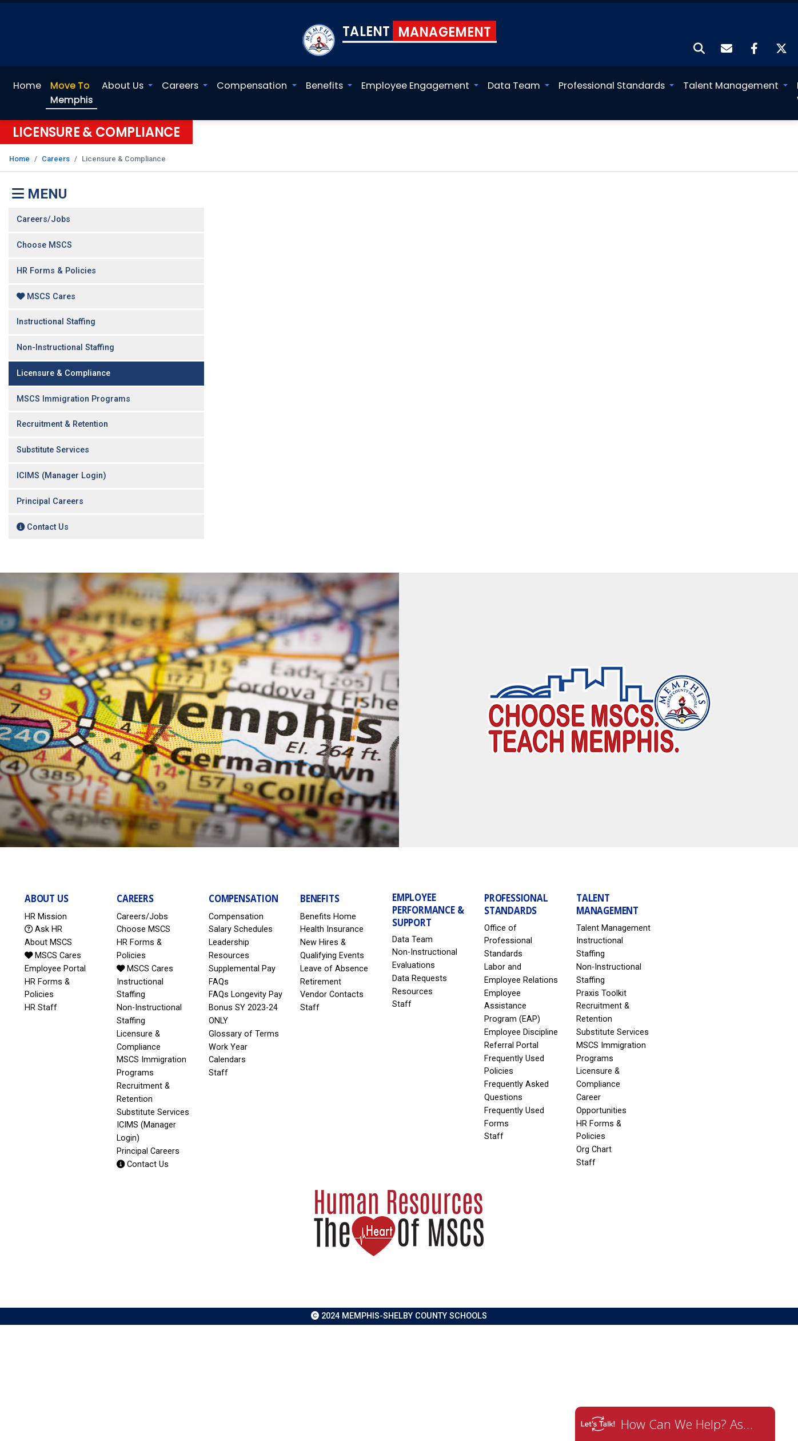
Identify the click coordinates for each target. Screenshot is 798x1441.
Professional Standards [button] (612, 82)
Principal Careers (50, 498)
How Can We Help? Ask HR (689, 1423)
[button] (699, 46)
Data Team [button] (515, 82)
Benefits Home (328, 914)
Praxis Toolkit (601, 990)
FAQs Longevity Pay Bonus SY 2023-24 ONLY (245, 1005)
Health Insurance (332, 926)
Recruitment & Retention (62, 421)
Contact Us (43, 524)
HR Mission (46, 914)
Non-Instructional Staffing (65, 345)
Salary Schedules (241, 926)
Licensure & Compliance (63, 370)
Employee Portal (55, 966)
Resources (412, 989)
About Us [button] (124, 82)
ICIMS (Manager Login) (61, 473)
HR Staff (41, 1005)
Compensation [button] (253, 82)
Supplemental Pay (242, 966)
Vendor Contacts (332, 992)
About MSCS (48, 939)
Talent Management (613, 925)
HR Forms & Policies (56, 268)
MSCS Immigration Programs (73, 396)
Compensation (236, 914)
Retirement (320, 979)
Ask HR (43, 926)
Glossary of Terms (244, 1031)
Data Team (412, 936)
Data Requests (419, 975)
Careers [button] (181, 82)
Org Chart (594, 1147)
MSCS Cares (46, 294)
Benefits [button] (325, 82)
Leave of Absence (334, 966)
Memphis (71, 89)
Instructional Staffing (56, 319)
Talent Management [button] (732, 82)
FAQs (219, 979)
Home (27, 82)
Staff (218, 1070)
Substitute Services (53, 447)
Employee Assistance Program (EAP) (512, 1004)
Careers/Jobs (43, 216)
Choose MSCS (44, 242)
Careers (56, 156)
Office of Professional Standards (508, 938)
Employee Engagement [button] (416, 82)
